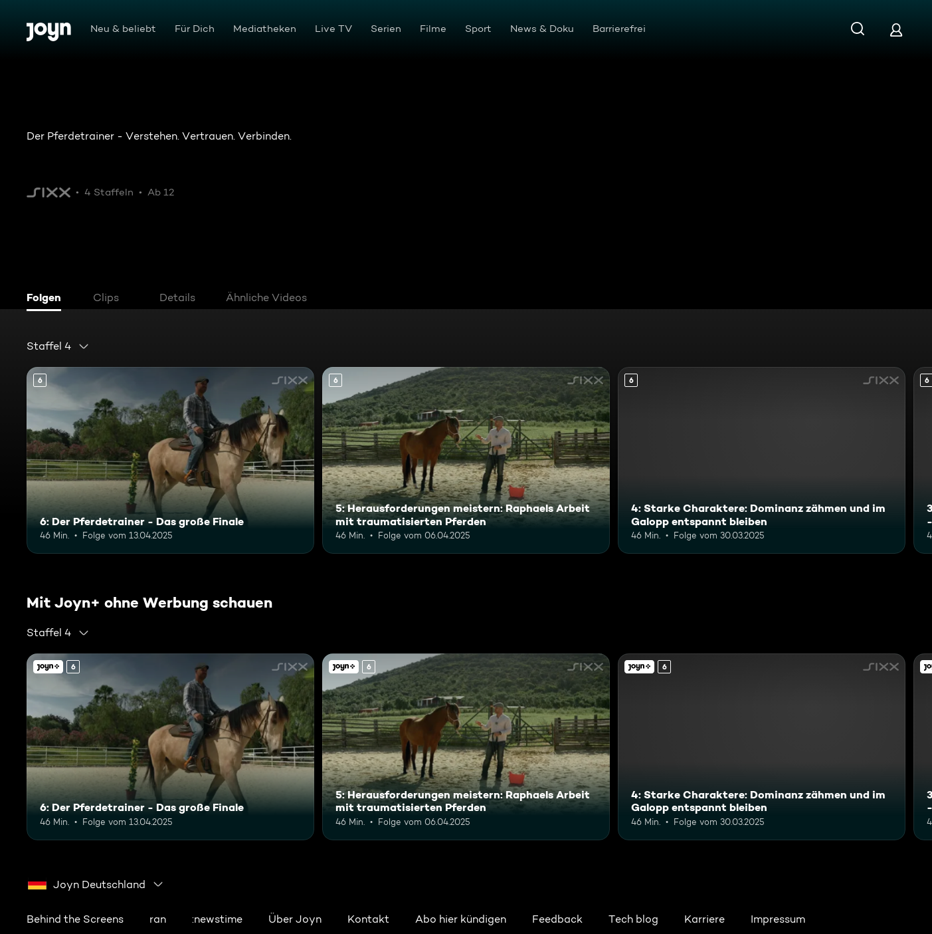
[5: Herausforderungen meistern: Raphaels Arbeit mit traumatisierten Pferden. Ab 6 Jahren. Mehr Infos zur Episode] (466, 460)
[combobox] (58, 346)
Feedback (557, 919)
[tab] (47, 299)
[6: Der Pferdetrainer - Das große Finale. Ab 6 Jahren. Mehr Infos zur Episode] (170, 460)
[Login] (896, 29)
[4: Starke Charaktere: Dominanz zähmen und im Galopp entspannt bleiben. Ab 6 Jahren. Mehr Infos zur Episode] (761, 460)
